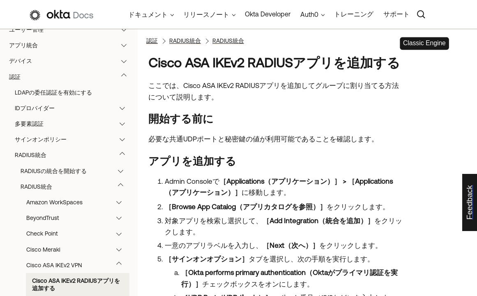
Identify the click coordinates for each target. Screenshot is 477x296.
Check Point (77, 233)
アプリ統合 (71, 45)
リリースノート (206, 14)
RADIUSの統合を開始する (76, 171)
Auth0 (309, 14)
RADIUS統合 (74, 155)
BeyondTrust (77, 218)
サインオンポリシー (74, 139)
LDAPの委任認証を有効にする (53, 92)
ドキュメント (148, 14)
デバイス (71, 61)
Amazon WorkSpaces (77, 202)
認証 (71, 77)
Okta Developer (267, 14)
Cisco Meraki (77, 249)
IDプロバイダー (74, 108)
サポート (396, 14)
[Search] (421, 14)
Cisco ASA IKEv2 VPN (77, 265)
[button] (125, 29)
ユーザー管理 (71, 29)
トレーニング (353, 14)
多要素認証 (74, 124)
